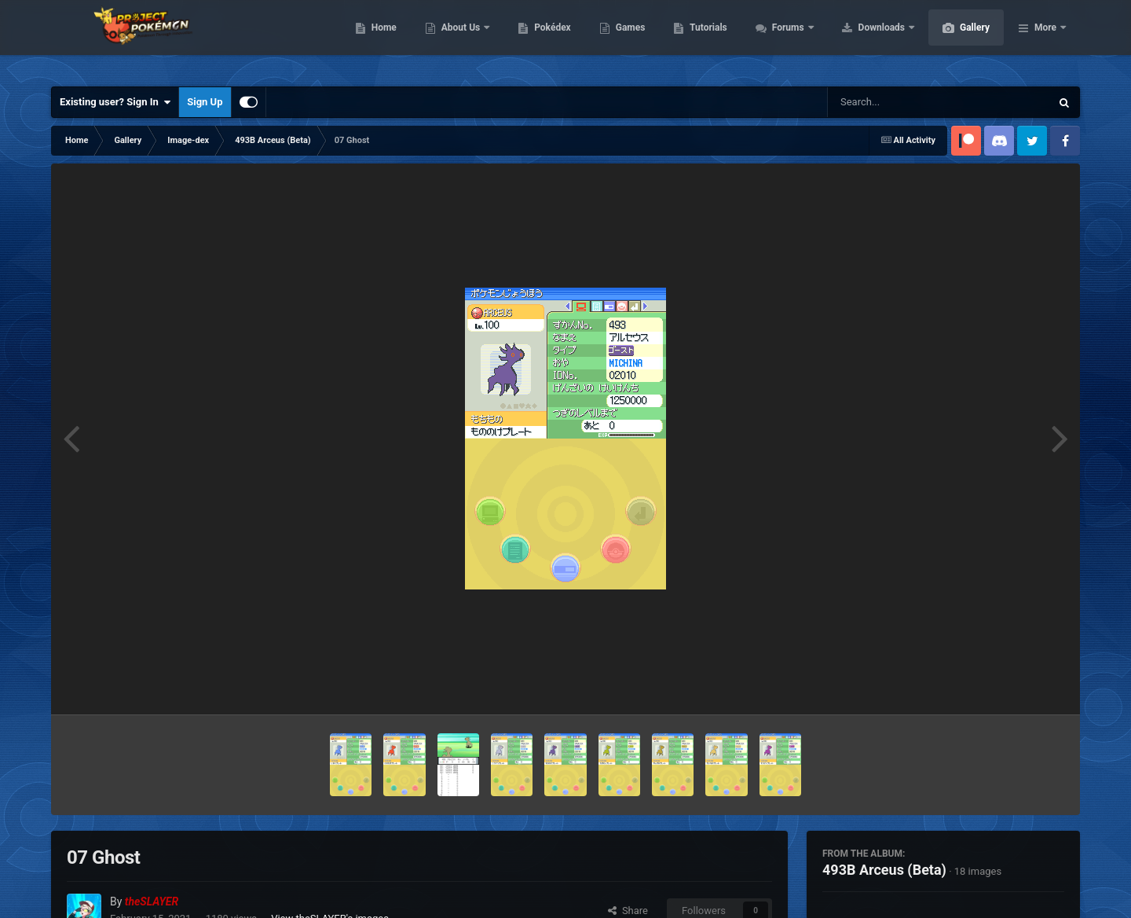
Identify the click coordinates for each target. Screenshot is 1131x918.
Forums (863, 39)
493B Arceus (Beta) (884, 869)
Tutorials (782, 39)
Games (705, 39)
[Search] (899, 102)
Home (458, 39)
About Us (536, 39)
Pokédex (626, 39)
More (1045, 39)
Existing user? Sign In (115, 102)
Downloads (957, 39)
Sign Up (204, 102)
